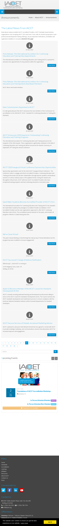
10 (33, 343)
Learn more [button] (24, 523)
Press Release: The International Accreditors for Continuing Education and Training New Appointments (25, 55)
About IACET (5, 476)
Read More (52, 65)
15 (51, 343)
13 (44, 343)
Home (3, 462)
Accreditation (5, 467)
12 (40, 343)
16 (55, 343)
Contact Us (4, 478)
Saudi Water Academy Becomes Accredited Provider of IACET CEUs (29, 202)
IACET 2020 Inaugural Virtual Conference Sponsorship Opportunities (29, 167)
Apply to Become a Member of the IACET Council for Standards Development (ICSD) (27, 290)
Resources (4, 473)
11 (36, 343)
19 (10, 346)
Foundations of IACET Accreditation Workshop (34, 391)
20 (14, 346)
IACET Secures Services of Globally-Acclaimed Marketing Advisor (28, 323)
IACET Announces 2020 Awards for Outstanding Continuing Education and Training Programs (26, 136)
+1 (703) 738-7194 (22, 505)
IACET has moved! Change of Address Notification (22, 260)
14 (48, 343)
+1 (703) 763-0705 (8, 505)
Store (3, 480)
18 (7, 346)
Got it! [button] (50, 522)
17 (3, 346)
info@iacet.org (7, 507)
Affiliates (3, 471)
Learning (3, 469)
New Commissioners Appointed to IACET (18, 107)
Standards (4, 464)
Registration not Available (29, 408)
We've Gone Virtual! (10, 234)
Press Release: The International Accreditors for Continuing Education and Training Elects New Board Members (25, 83)
